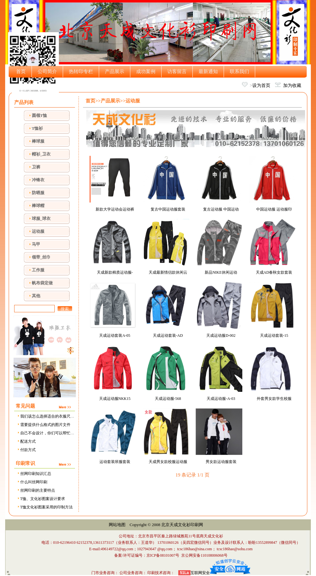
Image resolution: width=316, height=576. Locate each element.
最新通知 (208, 71)
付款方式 (26, 450)
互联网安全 (200, 573)
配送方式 (26, 441)
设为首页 (261, 85)
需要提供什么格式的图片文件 (43, 424)
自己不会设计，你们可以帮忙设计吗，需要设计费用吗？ (67, 433)
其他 (36, 295)
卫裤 (36, 167)
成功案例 (145, 71)
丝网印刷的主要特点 (36, 490)
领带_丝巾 (41, 257)
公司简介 (47, 71)
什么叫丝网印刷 (32, 482)
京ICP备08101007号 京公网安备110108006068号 (187, 555)
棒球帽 (38, 205)
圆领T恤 (39, 115)
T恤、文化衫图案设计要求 (41, 498)
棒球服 (38, 141)
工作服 (38, 270)
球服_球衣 (41, 218)
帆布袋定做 (42, 282)
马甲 (36, 244)
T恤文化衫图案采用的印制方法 (45, 507)
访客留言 (177, 71)
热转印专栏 (81, 71)
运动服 (38, 231)
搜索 (64, 309)
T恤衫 (37, 128)
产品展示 (114, 71)
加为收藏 (292, 85)
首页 (21, 71)
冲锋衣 (38, 179)
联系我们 (239, 71)
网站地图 (117, 524)
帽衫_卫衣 (41, 154)
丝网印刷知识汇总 (34, 473)
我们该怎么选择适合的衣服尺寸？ (47, 416)
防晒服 (38, 192)
